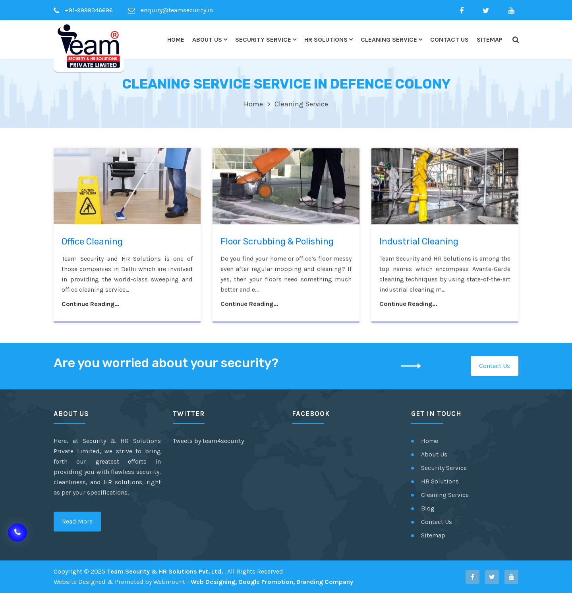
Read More (77, 521)
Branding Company (324, 581)
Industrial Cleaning (418, 242)
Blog (428, 508)
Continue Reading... (90, 305)
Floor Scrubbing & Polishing (277, 242)
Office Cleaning (92, 242)
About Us (207, 39)
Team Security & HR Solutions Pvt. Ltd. (165, 571)
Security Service (263, 39)
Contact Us (449, 39)
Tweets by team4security (208, 441)
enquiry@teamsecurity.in (170, 10)
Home (175, 39)
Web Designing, (214, 581)
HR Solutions (326, 39)
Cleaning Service (389, 39)
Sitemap (489, 39)
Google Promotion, (266, 581)
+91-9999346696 (83, 10)
